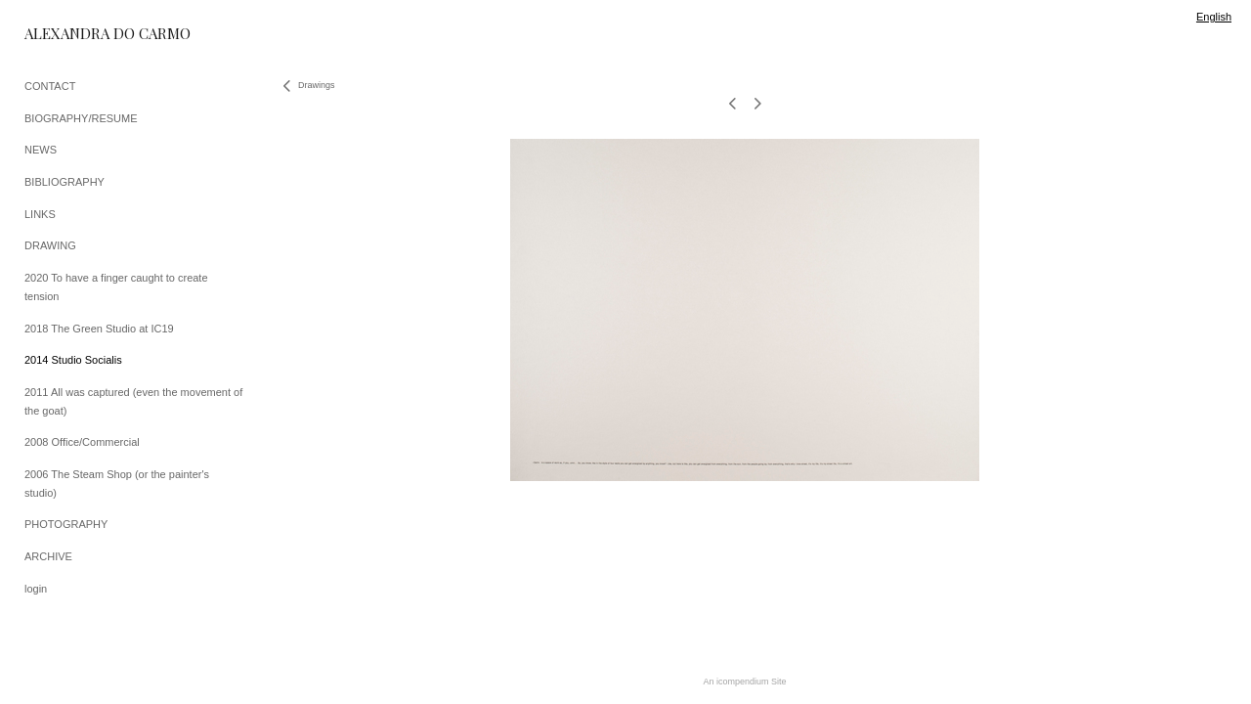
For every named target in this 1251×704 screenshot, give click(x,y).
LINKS (40, 214)
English (1213, 16)
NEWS (40, 149)
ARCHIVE (48, 556)
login (35, 588)
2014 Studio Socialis (73, 360)
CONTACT (49, 86)
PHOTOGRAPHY (66, 524)
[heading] (73, 33)
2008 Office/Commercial (82, 442)
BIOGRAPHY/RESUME (81, 118)
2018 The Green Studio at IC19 (99, 328)
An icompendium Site (744, 681)
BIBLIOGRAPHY (64, 182)
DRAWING (50, 245)
